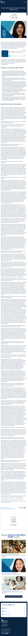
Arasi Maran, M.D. (4, 45)
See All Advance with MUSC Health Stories (13, 596)
